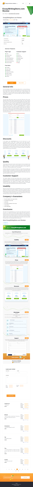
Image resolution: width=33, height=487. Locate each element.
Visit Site (11, 82)
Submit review (11, 395)
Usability (7, 387)
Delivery (7, 386)
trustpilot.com (6, 222)
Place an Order (21, 82)
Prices (6, 385)
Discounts (17, 385)
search (29, 3)
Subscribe (25, 477)
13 (18, 470)
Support (17, 386)
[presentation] (13, 391)
